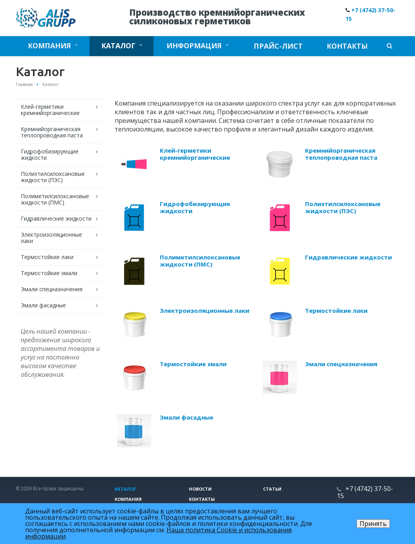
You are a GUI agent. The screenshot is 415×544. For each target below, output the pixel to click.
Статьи (272, 489)
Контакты (347, 46)
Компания (52, 45)
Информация (197, 45)
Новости (200, 489)
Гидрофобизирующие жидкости (50, 154)
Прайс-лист (278, 46)
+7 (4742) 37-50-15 (365, 492)
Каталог (121, 45)
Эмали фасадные (43, 305)
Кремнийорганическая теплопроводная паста (52, 132)
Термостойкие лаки (47, 257)
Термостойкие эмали (49, 273)
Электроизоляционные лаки (51, 238)
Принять (373, 523)
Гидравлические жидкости (56, 218)
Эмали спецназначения (51, 289)
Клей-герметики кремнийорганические (50, 110)
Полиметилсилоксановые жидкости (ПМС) (55, 199)
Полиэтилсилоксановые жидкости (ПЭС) (53, 177)
